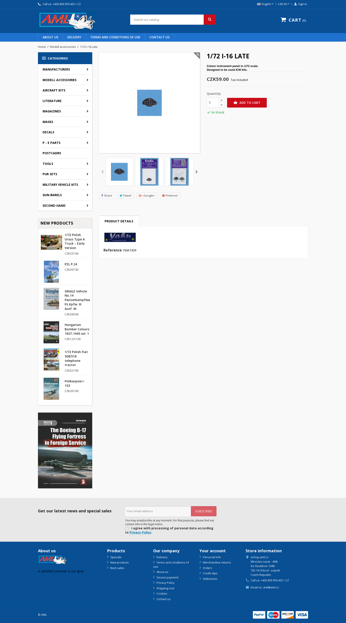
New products (119, 562)
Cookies (161, 593)
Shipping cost (165, 588)
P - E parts (51, 143)
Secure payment (167, 577)
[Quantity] (213, 103)
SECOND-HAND (54, 205)
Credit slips (210, 573)
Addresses (209, 579)
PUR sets (50, 174)
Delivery (74, 37)
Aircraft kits (54, 90)
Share (106, 195)
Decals (48, 132)
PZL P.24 (71, 264)
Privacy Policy (140, 532)
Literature (52, 101)
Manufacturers (56, 69)
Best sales (117, 568)
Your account (212, 550)
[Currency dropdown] (284, 4)
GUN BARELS (52, 195)
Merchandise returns (216, 562)
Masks (48, 122)
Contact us (159, 37)
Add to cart (246, 102)
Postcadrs (52, 153)
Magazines (52, 111)
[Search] (173, 20)
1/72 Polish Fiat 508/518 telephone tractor (76, 358)
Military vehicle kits (60, 184)
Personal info (211, 557)
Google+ (147, 195)
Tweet (125, 195)
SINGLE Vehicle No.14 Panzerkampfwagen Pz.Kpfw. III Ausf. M (80, 300)
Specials (116, 557)
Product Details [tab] (119, 221)
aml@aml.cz (271, 587)
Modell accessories (60, 80)
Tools (48, 164)
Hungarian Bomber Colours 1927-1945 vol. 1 (77, 329)
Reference (112, 250)
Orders (207, 568)
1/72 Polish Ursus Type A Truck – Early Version (75, 241)
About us (50, 37)
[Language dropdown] (266, 4)
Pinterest (170, 195)
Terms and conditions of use (115, 37)
